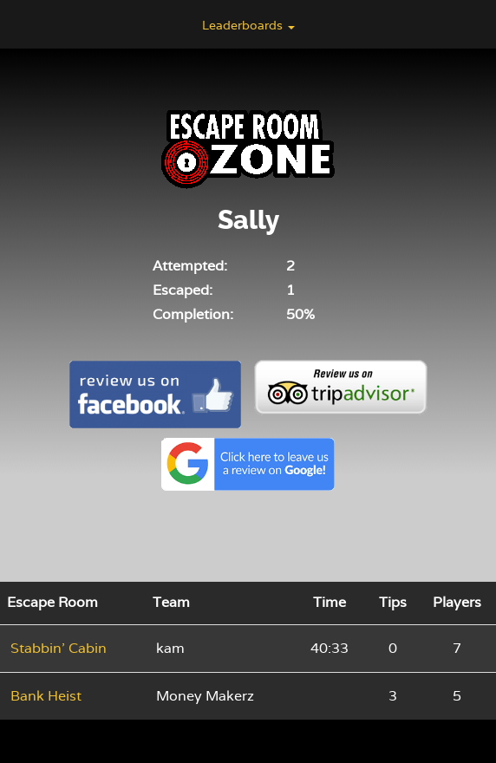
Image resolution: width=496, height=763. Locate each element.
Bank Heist (46, 696)
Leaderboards (248, 25)
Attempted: (190, 266)
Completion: (193, 314)
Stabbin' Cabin (58, 648)
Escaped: (182, 290)
